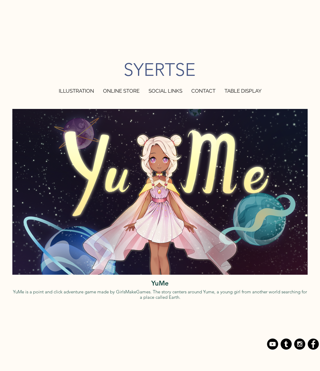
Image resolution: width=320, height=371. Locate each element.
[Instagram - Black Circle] (299, 344)
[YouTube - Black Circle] (272, 344)
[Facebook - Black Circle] (313, 344)
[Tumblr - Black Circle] (286, 344)
